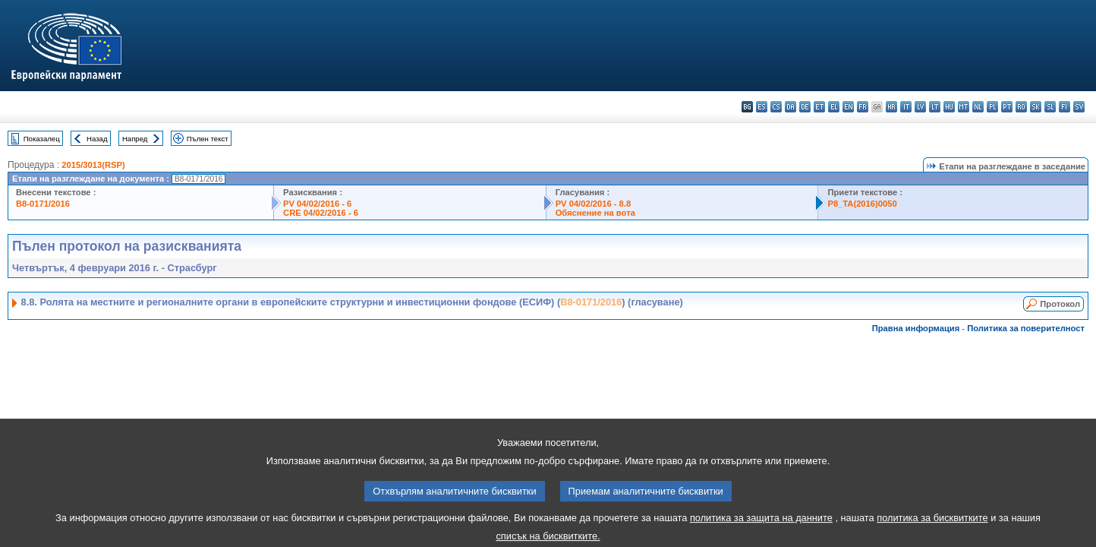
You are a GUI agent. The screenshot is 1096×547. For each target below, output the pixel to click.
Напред (135, 138)
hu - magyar (949, 106)
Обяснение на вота (595, 212)
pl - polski (992, 106)
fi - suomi (1064, 106)
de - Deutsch (805, 106)
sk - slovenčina (1035, 106)
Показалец (42, 138)
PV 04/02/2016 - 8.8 (593, 203)
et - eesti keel (819, 106)
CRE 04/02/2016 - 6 (320, 212)
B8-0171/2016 (43, 203)
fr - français (862, 106)
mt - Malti (963, 106)
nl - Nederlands (978, 106)
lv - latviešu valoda (920, 106)
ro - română (1021, 106)
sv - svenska (1079, 106)
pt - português (1007, 106)
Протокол (1060, 303)
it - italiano (906, 106)
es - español (761, 106)
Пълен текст (207, 138)
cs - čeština (776, 106)
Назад (97, 138)
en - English (848, 106)
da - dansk (790, 106)
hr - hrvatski (891, 106)
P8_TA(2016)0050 (861, 203)
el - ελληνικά (833, 106)
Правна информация (916, 328)
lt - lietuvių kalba (934, 106)
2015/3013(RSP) (92, 164)
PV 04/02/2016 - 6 (317, 203)
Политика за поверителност (1026, 328)
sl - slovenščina (1050, 106)
